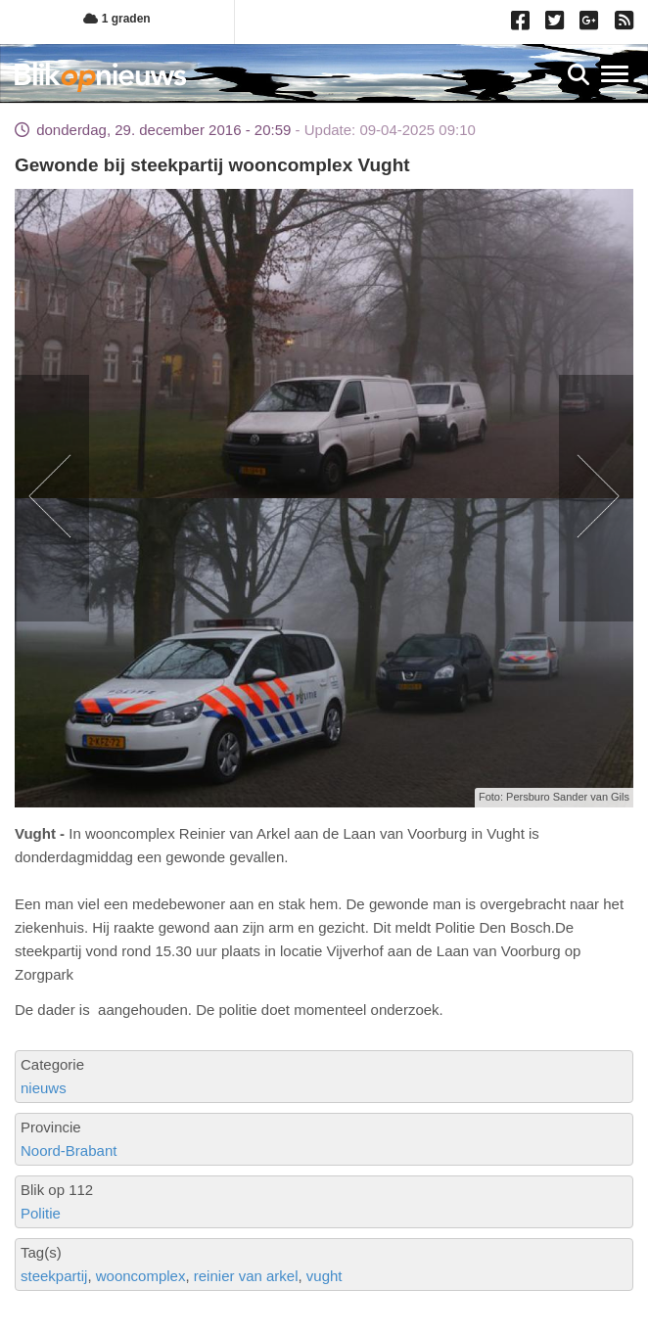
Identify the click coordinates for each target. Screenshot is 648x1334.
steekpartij (54, 1275)
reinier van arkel (246, 1275)
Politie (41, 1213)
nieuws (44, 1088)
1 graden (116, 18)
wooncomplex (141, 1275)
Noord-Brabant (68, 1150)
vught (324, 1275)
